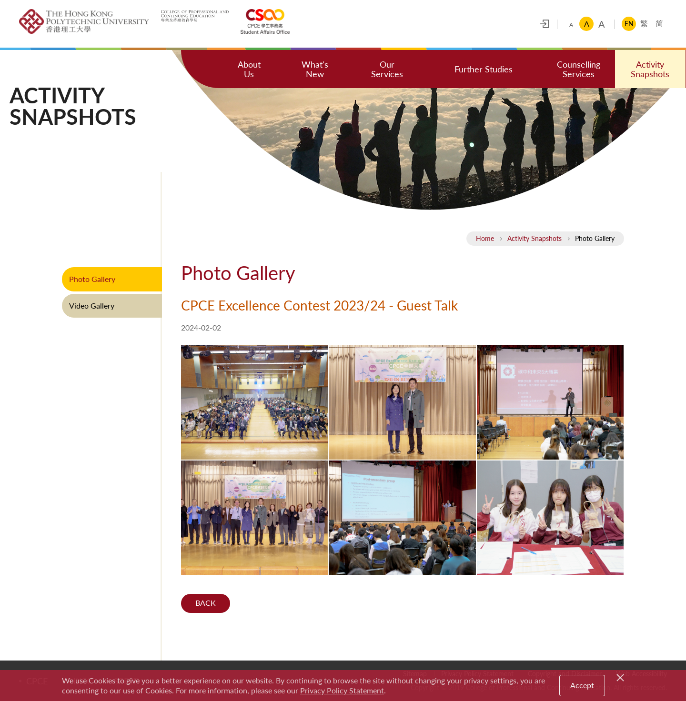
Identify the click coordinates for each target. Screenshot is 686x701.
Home (485, 238)
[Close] (621, 676)
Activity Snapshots (534, 238)
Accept (582, 685)
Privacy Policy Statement (342, 690)
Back (205, 603)
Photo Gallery (92, 278)
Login (544, 24)
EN (629, 24)
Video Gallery (91, 305)
